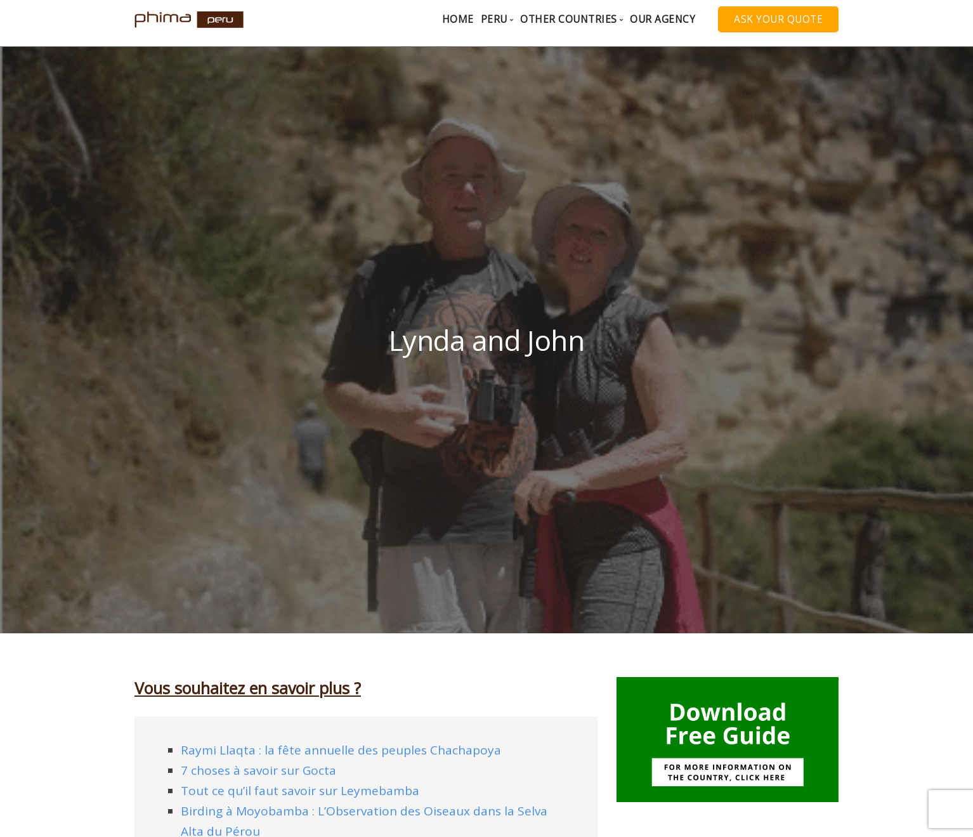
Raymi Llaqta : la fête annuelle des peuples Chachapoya (341, 750)
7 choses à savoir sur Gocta (258, 770)
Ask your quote (778, 19)
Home (458, 19)
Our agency (662, 19)
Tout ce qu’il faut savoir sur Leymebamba (300, 790)
